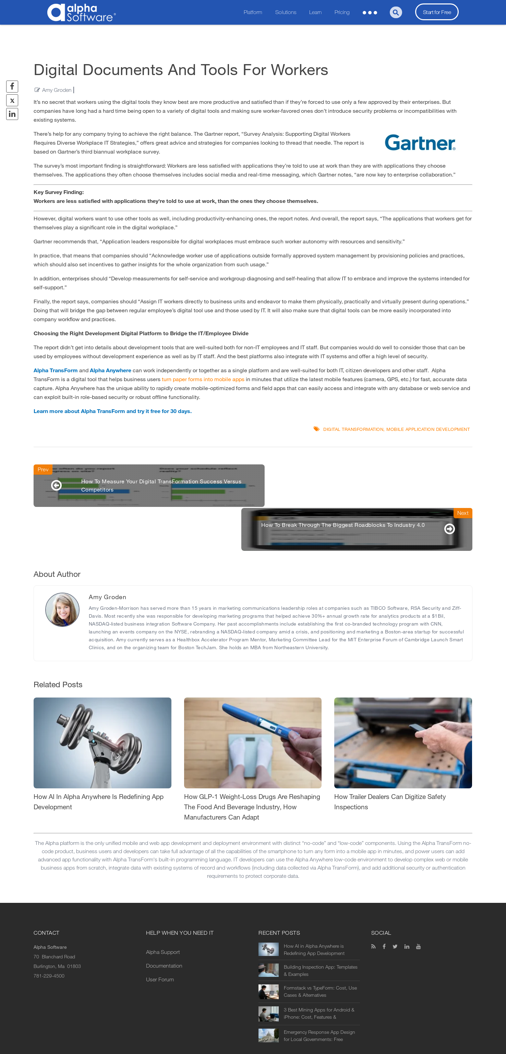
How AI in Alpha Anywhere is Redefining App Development (314, 907)
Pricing (342, 12)
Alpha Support (163, 909)
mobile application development (428, 429)
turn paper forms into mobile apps (203, 379)
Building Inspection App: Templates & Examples (321, 928)
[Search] (396, 12)
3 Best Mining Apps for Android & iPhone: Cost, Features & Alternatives (319, 971)
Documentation (164, 923)
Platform (253, 12)
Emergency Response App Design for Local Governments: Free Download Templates (319, 993)
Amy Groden (57, 90)
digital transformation (353, 429)
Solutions (286, 12)
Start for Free (437, 12)
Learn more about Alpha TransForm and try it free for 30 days (112, 411)
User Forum (160, 937)
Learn (315, 12)
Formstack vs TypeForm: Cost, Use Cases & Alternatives (320, 949)
